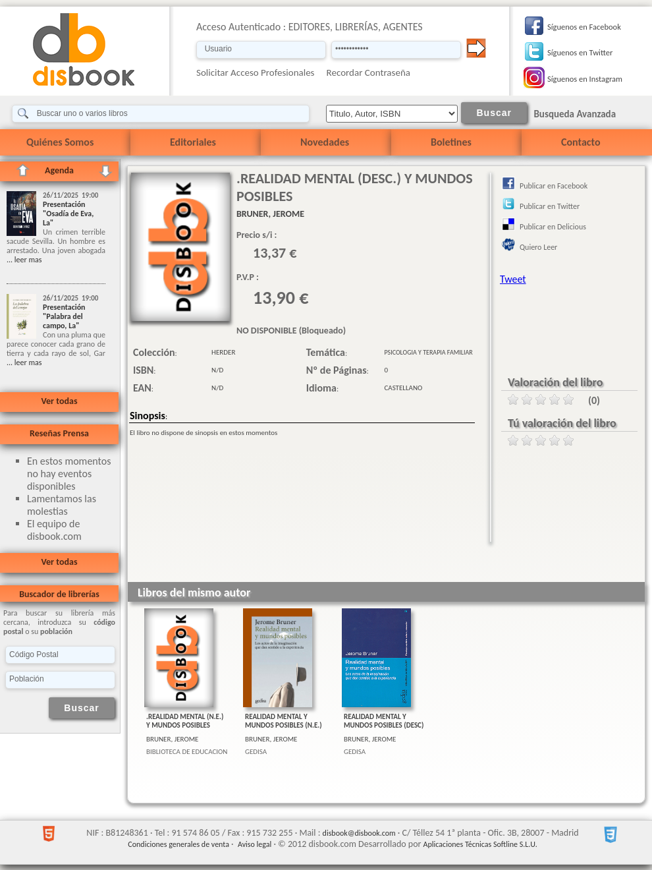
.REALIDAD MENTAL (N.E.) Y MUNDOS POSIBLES (184, 721)
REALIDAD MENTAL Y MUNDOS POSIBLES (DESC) (383, 721)
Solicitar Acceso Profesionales (255, 72)
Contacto (580, 142)
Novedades (324, 142)
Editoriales (193, 142)
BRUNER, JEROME (172, 739)
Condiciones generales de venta (178, 844)
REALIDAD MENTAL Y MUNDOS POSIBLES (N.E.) (283, 721)
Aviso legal (254, 844)
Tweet (513, 279)
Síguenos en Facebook (584, 27)
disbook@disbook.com (359, 833)
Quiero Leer (538, 247)
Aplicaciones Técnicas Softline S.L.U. (480, 844)
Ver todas (59, 401)
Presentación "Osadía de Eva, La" (68, 213)
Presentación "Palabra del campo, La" (64, 316)
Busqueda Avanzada (574, 114)
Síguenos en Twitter (579, 52)
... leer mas (24, 259)
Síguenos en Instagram (584, 79)
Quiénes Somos (60, 142)
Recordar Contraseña (368, 72)
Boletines (451, 142)
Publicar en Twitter (550, 206)
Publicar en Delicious (553, 226)
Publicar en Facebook (553, 185)
